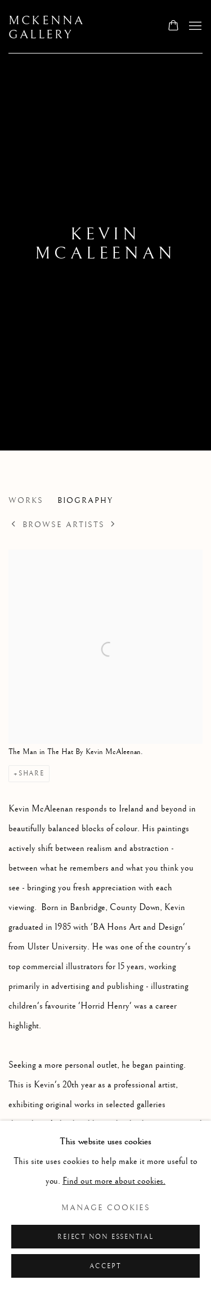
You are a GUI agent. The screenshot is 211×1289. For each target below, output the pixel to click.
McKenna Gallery (46, 28)
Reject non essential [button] (105, 1237)
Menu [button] (194, 26)
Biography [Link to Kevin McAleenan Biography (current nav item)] (85, 500)
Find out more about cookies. (113, 1181)
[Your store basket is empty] (173, 26)
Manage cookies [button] (105, 1207)
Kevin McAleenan (105, 244)
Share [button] (31, 773)
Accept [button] (105, 1266)
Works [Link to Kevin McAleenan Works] (25, 500)
